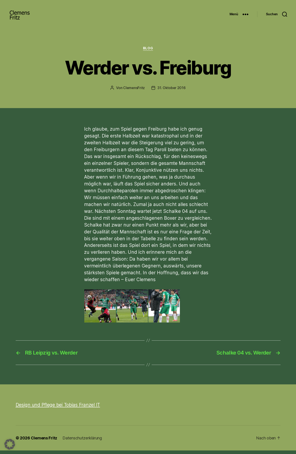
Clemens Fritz (44, 441)
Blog (148, 52)
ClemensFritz (134, 91)
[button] (9, 444)
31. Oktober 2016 (171, 91)
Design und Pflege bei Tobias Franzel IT (58, 408)
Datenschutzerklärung (82, 441)
